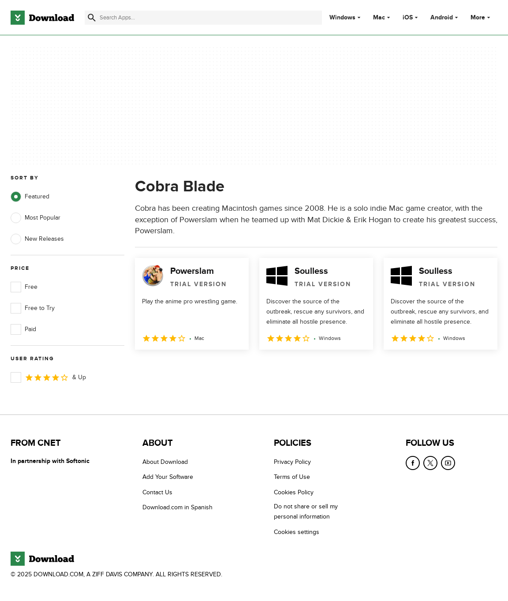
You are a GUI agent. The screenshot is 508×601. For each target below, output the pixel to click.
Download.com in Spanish (177, 507)
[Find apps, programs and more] (203, 18)
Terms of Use (292, 477)
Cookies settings (296, 532)
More (481, 17)
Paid (23, 329)
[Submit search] (92, 18)
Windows (342, 18)
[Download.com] (42, 18)
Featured (30, 196)
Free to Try (33, 308)
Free (24, 287)
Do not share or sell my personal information (306, 511)
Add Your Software (167, 477)
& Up (48, 377)
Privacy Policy (292, 462)
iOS (408, 18)
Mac (379, 18)
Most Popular (35, 218)
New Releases (37, 239)
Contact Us (157, 492)
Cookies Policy (294, 492)
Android (441, 18)
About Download (165, 462)
